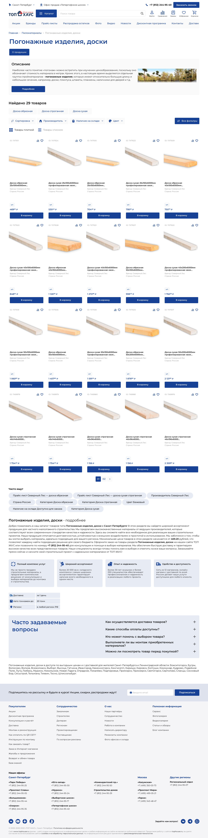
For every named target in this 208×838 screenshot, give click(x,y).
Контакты (177, 23)
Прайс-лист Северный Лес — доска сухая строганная (109, 495)
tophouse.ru (177, 831)
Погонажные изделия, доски (62, 33)
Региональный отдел (181, 782)
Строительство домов (106, 790)
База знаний (15, 763)
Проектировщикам (67, 730)
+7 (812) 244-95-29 (103, 793)
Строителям (63, 716)
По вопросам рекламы (69, 739)
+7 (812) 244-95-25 (18, 785)
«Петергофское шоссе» (64, 805)
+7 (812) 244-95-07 (179, 785)
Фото (98, 23)
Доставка (13, 725)
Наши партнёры (113, 711)
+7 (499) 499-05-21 (147, 793)
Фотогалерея (160, 716)
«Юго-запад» (58, 782)
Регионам (62, 725)
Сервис (157, 711)
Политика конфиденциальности (68, 828)
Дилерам (61, 720)
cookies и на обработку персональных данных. (62, 833)
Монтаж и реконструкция (22, 730)
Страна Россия (22, 502)
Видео (111, 23)
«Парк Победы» (17, 782)
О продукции (19, 52)
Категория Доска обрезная (56, 502)
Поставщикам (64, 735)
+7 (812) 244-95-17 (60, 801)
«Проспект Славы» (19, 790)
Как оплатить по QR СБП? (22, 735)
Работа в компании (115, 725)
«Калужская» (145, 782)
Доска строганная (53, 111)
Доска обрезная (23, 111)
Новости (126, 23)
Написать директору (116, 730)
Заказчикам (63, 711)
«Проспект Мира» (147, 790)
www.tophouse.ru (21, 831)
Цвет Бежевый (136, 502)
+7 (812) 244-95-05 (18, 793)
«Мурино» (56, 790)
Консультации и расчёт (21, 720)
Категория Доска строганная (99, 502)
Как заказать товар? (19, 744)
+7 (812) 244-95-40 (60, 809)
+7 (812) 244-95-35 (18, 809)
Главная (13, 33)
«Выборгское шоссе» (62, 798)
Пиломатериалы (32, 33)
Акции (16, 23)
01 (98, 479)
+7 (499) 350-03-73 (147, 785)
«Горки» (142, 798)
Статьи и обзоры (161, 725)
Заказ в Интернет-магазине (23, 749)
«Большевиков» (17, 798)
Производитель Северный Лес (170, 495)
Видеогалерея (160, 720)
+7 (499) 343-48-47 (147, 801)
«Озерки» (14, 805)
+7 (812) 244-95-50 (103, 785)
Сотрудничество (113, 716)
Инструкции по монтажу (22, 739)
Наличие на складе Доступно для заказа (37, 508)
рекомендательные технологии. (138, 833)
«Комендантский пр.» (106, 782)
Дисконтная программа (151, 23)
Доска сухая (80, 111)
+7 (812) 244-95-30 (60, 785)
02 (104, 479)
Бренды (31, 23)
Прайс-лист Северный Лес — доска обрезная (40, 495)
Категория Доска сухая (85, 508)
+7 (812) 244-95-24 (60, 793)
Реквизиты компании (116, 735)
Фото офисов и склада (117, 739)
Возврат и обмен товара (22, 758)
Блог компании (161, 730)
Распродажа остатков (76, 23)
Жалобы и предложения (22, 753)
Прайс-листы (49, 23)
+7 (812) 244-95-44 (18, 801)
